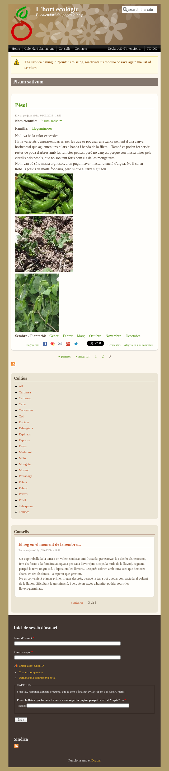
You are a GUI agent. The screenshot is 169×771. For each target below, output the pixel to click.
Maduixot (25, 452)
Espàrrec (24, 440)
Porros (23, 494)
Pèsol (21, 105)
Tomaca (24, 512)
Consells (65, 48)
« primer (64, 356)
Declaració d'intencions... (125, 48)
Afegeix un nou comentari (138, 345)
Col (21, 416)
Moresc (24, 470)
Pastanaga (25, 476)
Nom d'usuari (24, 638)
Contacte (81, 48)
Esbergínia (26, 428)
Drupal (96, 760)
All (21, 386)
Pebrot (23, 488)
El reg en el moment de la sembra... (49, 544)
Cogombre (26, 410)
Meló (22, 458)
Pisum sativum (51, 121)
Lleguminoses (41, 128)
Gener (53, 336)
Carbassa (25, 392)
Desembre (133, 336)
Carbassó (25, 398)
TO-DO (152, 48)
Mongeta (25, 464)
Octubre (95, 336)
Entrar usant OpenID (31, 665)
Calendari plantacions (39, 48)
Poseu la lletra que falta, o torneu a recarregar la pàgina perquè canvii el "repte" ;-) (71, 700)
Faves (22, 446)
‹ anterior (83, 356)
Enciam (24, 422)
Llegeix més (32, 345)
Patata (23, 482)
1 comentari (114, 345)
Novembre (113, 336)
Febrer (68, 336)
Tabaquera (25, 506)
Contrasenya (23, 652)
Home (16, 48)
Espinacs (25, 434)
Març (81, 336)
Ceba (22, 404)
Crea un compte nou (31, 672)
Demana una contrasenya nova (37, 677)
